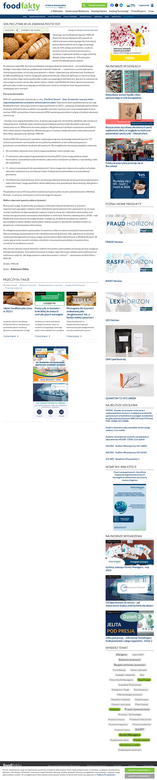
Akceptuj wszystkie (138, 770)
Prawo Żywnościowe (54, 16)
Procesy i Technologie (70, 16)
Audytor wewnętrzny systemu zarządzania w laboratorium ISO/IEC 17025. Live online (127, 438)
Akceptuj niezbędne (138, 776)
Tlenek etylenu (141, 739)
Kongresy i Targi (120, 689)
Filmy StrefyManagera (121, 679)
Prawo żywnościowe (137, 709)
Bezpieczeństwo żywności (51, 285)
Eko (142, 674)
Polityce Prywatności (106, 774)
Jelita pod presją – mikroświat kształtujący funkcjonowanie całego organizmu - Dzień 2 (129, 639)
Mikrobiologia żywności (129, 694)
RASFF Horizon (114, 280)
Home (25, 16)
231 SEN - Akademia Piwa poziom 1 (122, 459)
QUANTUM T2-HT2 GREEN (121, 398)
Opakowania (98, 16)
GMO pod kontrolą (116, 359)
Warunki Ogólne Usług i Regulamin (64, 765)
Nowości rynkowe (120, 699)
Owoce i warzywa (121, 704)
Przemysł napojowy (118, 724)
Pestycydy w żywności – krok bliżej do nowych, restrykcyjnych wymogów (49, 311)
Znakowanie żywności (129, 749)
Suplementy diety (119, 739)
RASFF (139, 729)
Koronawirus (141, 689)
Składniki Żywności (85, 16)
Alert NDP (138, 654)
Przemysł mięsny (116, 719)
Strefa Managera (129, 16)
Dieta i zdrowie (139, 669)
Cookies (132, 765)
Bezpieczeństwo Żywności (37, 16)
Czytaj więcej (9, 336)
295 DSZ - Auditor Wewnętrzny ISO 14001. (126, 446)
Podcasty (114, 709)
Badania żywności (28, 285)
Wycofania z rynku (130, 744)
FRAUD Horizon (114, 241)
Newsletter (148, 765)
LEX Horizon (112, 320)
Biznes (107, 16)
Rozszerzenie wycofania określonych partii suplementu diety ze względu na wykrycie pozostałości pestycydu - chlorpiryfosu (129, 130)
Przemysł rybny (122, 729)
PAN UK (15, 263)
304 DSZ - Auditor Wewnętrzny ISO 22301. (126, 452)
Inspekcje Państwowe (75, 285)
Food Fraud (144, 679)
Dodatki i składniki (125, 674)
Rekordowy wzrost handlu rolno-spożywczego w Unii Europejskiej (123, 96)
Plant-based (141, 704)
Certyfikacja (119, 669)
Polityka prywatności (97, 765)
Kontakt (117, 765)
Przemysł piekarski (14, 288)
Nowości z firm (116, 16)
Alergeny (121, 654)
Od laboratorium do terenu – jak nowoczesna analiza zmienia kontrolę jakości (129, 604)
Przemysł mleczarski (140, 719)
